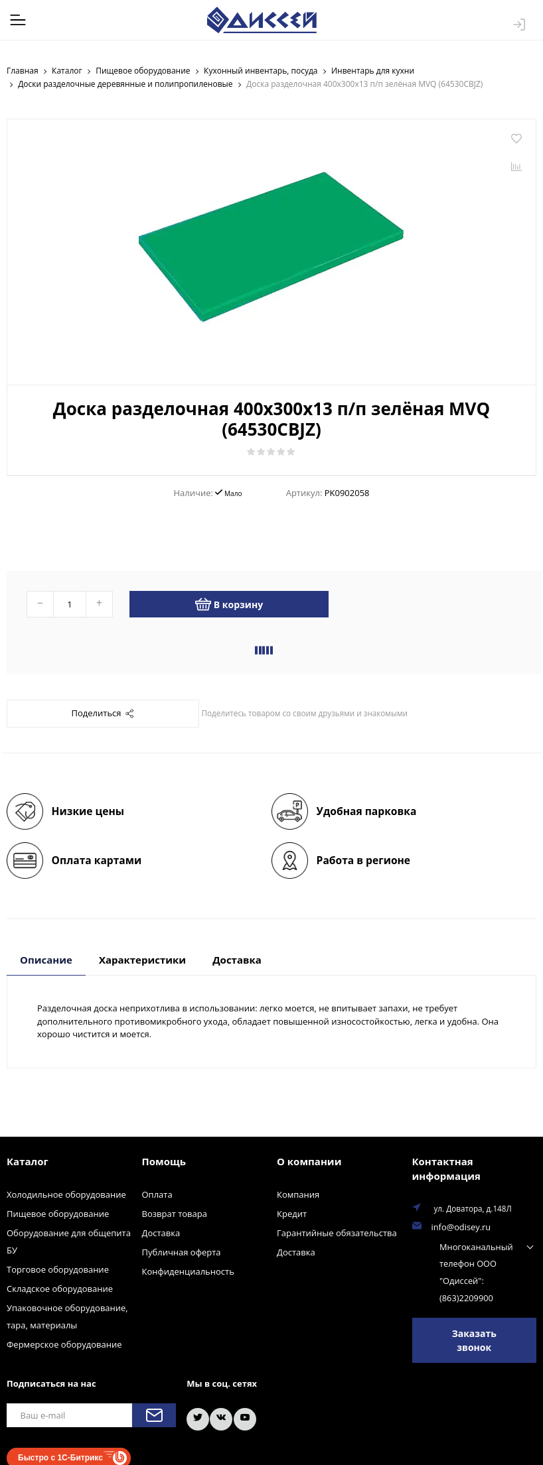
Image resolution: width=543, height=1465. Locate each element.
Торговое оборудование (58, 1269)
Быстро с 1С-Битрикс (60, 1445)
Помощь (164, 1160)
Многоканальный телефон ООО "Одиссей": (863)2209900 (459, 1266)
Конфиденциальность (188, 1271)
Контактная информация (446, 1168)
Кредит (292, 1213)
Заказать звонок (474, 1332)
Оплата (157, 1194)
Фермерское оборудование (64, 1344)
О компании (309, 1160)
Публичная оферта (181, 1251)
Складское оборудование (60, 1288)
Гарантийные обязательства (337, 1232)
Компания (298, 1194)
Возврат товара (174, 1213)
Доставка (161, 1232)
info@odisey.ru (458, 1225)
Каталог (27, 1160)
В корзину (229, 603)
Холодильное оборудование (66, 1194)
